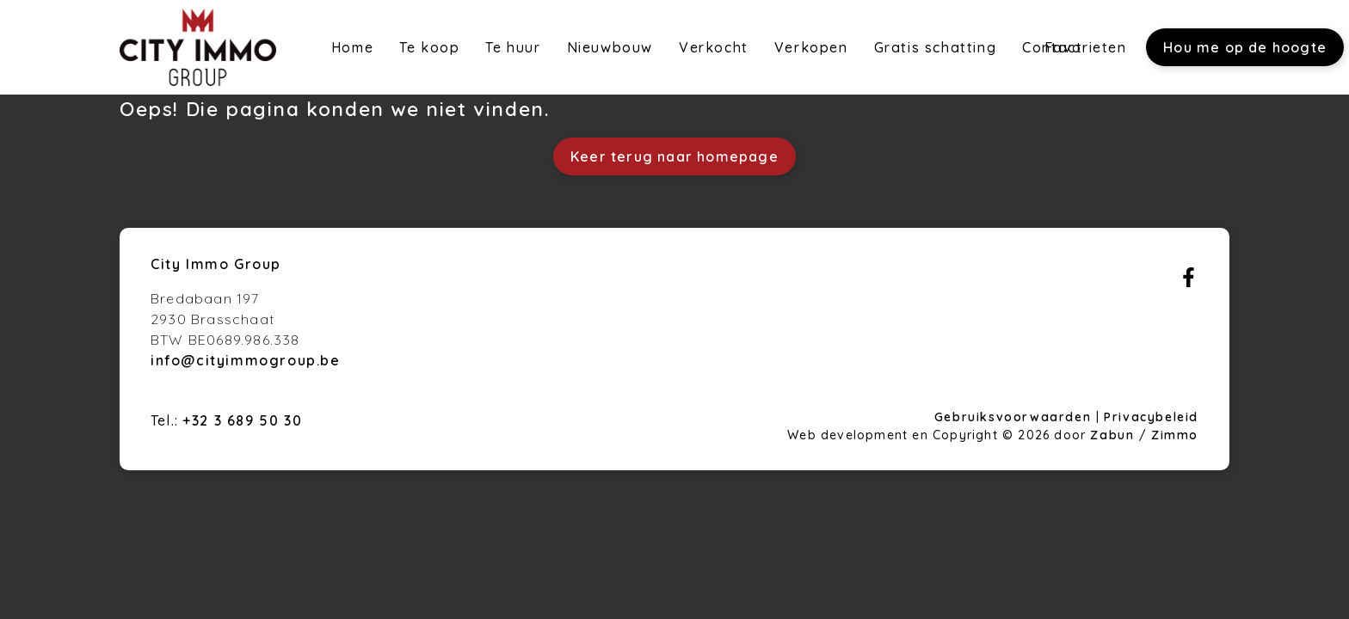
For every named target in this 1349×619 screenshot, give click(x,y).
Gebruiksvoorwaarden (1015, 417)
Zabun (1112, 435)
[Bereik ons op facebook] (1188, 282)
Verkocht (713, 47)
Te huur (512, 47)
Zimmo (1174, 435)
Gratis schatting (935, 47)
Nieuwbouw (610, 47)
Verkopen (811, 47)
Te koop (429, 47)
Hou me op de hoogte (1245, 47)
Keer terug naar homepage (674, 156)
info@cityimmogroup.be (246, 360)
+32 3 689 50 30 (242, 420)
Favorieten (1085, 47)
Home (352, 47)
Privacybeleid (1151, 417)
